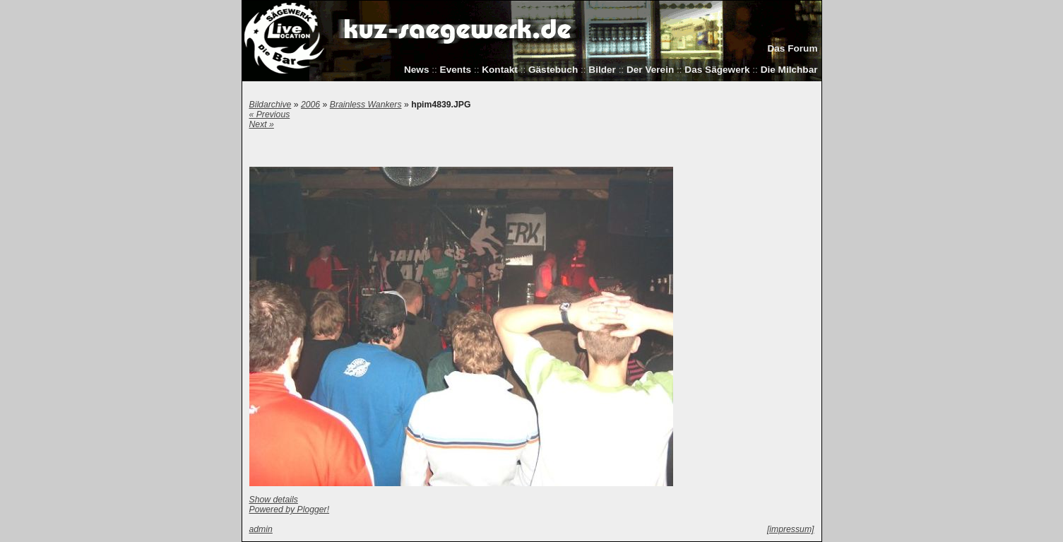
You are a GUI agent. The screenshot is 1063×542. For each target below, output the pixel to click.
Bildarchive (270, 105)
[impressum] (790, 529)
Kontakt (500, 69)
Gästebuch (553, 69)
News (416, 69)
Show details (273, 500)
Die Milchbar (789, 69)
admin (261, 529)
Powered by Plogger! (289, 509)
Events (456, 69)
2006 (310, 105)
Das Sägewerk (716, 69)
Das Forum (792, 48)
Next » (261, 124)
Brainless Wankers (366, 105)
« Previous (269, 114)
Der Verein (650, 69)
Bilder (602, 69)
